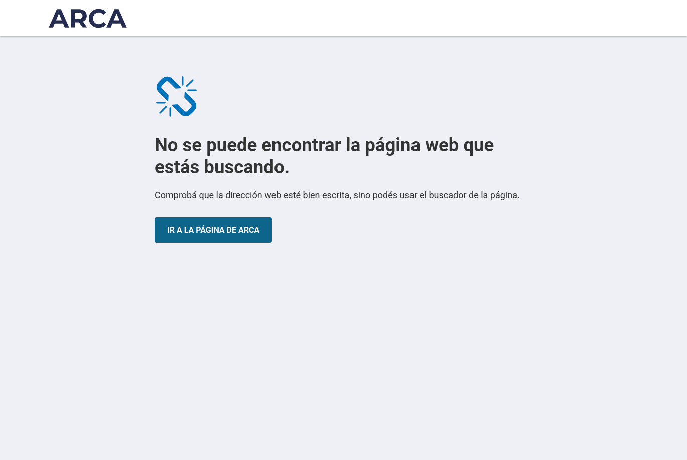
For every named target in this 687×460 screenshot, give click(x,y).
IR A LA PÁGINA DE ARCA (213, 230)
